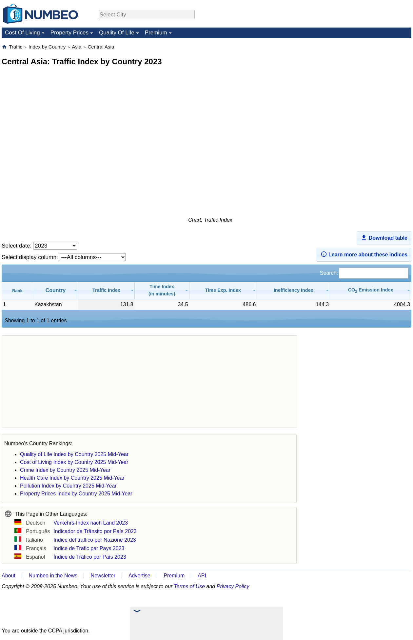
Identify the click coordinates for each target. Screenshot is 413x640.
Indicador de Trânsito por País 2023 (95, 531)
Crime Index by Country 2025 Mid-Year (65, 470)
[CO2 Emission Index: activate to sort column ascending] (370, 290)
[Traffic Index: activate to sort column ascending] (106, 290)
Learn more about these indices (364, 254)
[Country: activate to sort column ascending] (55, 290)
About (8, 575)
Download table (384, 237)
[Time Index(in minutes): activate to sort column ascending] (162, 290)
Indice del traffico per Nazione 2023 (94, 540)
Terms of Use (189, 586)
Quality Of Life (116, 33)
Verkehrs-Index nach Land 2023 (90, 523)
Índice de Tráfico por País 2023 (89, 557)
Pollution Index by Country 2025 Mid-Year (68, 486)
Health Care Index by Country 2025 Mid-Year (72, 478)
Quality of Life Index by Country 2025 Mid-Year (74, 454)
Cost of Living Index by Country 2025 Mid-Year (74, 462)
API (202, 575)
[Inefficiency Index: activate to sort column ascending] (293, 290)
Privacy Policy (233, 586)
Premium (156, 33)
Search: (364, 273)
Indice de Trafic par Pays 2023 (88, 548)
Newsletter (103, 575)
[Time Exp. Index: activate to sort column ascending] (223, 290)
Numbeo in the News (53, 575)
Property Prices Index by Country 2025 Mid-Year (76, 493)
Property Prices (69, 33)
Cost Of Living (22, 33)
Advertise (139, 575)
